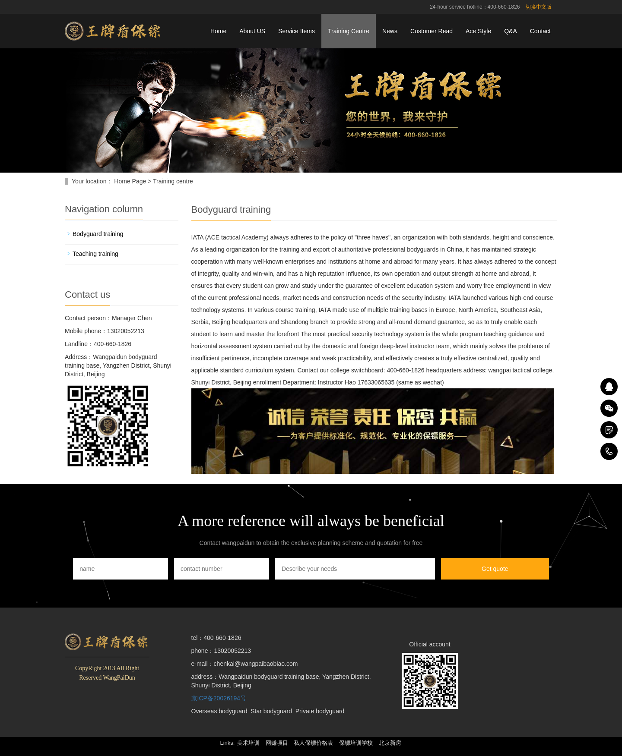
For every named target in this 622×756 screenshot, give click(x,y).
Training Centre (348, 31)
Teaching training (95, 253)
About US (252, 31)
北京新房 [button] (390, 743)
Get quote (495, 568)
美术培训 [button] (248, 743)
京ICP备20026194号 (219, 698)
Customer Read (431, 31)
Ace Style (478, 31)
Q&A (510, 31)
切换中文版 (539, 7)
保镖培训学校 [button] (356, 743)
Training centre (173, 181)
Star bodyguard (271, 711)
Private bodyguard (320, 711)
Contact (540, 31)
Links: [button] (227, 743)
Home (218, 31)
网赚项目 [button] (277, 743)
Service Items (296, 31)
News (389, 31)
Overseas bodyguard (219, 711)
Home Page (130, 181)
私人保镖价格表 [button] (313, 743)
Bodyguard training (98, 233)
